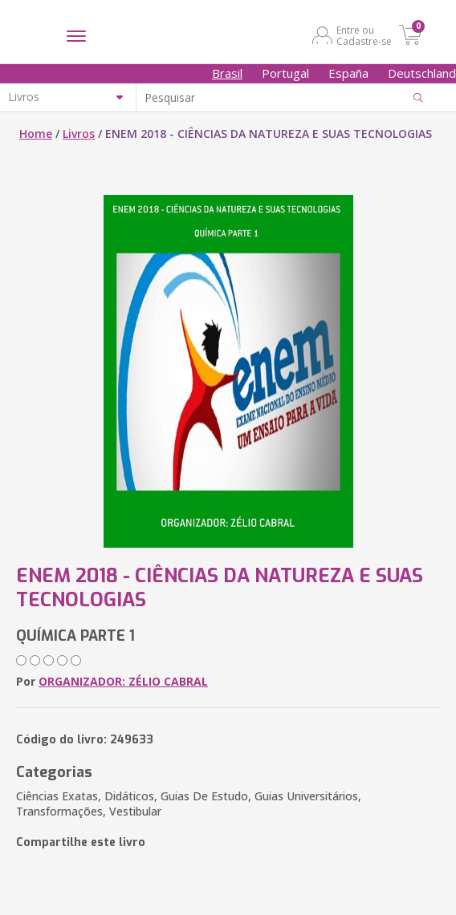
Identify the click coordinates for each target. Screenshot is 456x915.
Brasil (227, 73)
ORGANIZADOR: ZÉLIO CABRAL (123, 681)
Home (35, 133)
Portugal (285, 73)
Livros (79, 133)
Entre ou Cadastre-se (364, 35)
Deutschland (422, 73)
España (348, 73)
